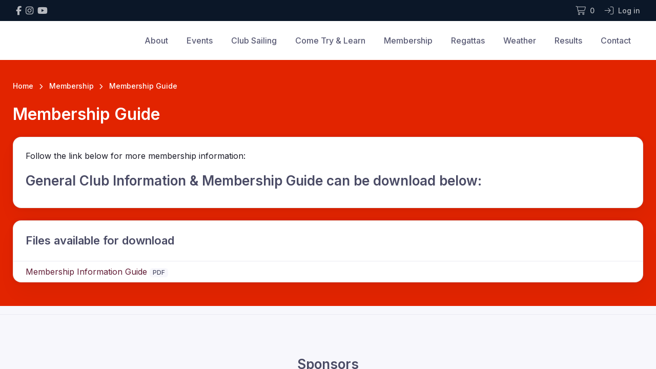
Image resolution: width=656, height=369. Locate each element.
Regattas (468, 40)
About (156, 40)
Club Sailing (254, 40)
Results (568, 40)
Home (23, 85)
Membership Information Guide (86, 271)
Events (200, 40)
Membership (408, 40)
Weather (519, 40)
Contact (616, 40)
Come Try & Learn (330, 40)
